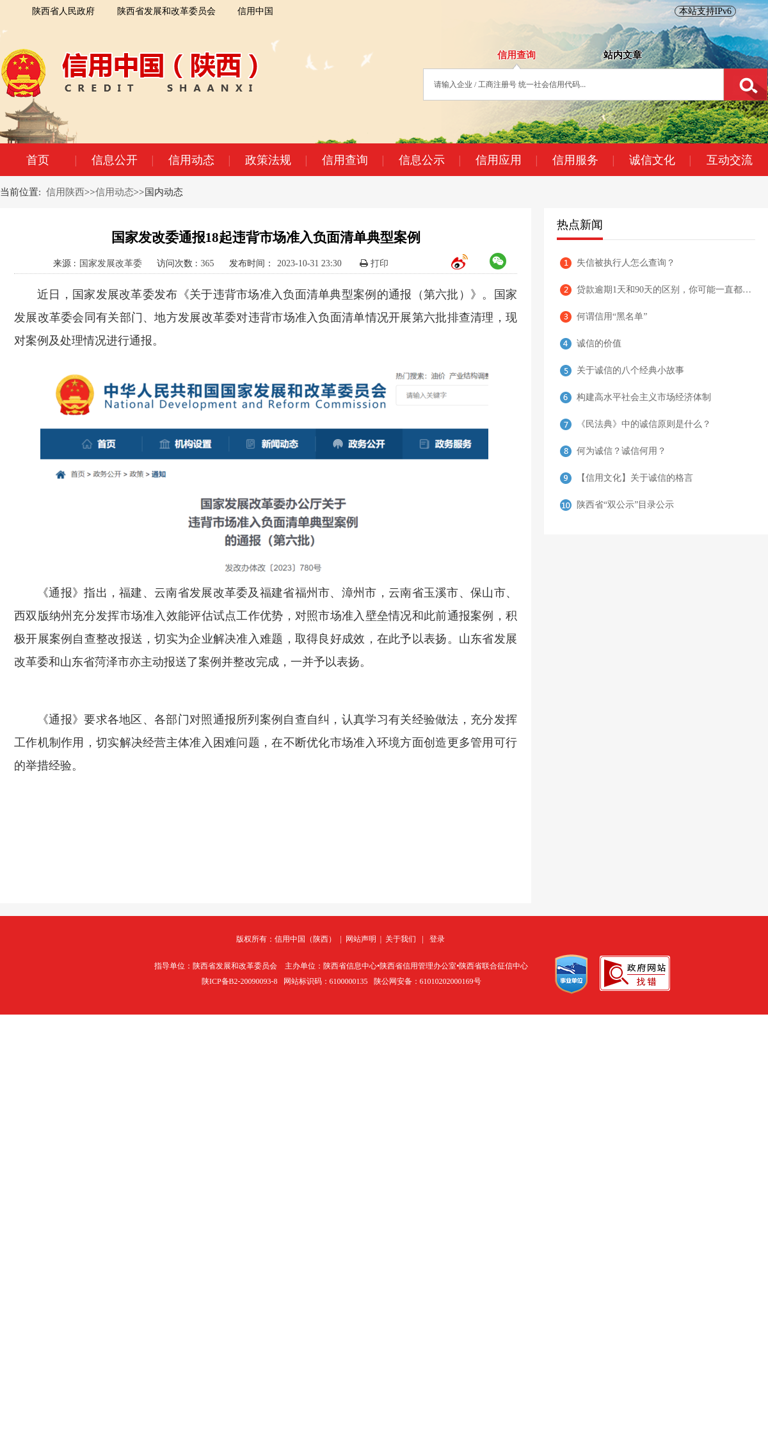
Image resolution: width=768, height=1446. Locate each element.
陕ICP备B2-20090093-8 (240, 981)
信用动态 (199, 160)
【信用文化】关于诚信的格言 (635, 478)
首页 (51, 160)
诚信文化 (660, 160)
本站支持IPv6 (705, 11)
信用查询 (352, 160)
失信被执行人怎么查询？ (626, 263)
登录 (437, 939)
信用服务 (583, 160)
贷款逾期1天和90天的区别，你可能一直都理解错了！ (666, 289)
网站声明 (361, 939)
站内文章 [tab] (623, 55)
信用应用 (506, 160)
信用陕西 (65, 192)
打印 (374, 263)
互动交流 (730, 160)
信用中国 (255, 11)
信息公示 (429, 160)
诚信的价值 (599, 343)
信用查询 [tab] (516, 55)
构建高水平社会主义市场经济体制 (644, 397)
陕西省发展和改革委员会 (166, 11)
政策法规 (276, 160)
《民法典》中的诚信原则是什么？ (644, 424)
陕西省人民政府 (63, 11)
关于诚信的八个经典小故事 (630, 370)
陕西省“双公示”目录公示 (625, 505)
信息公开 (122, 160)
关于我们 (400, 939)
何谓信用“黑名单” (612, 316)
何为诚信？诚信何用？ (621, 451)
